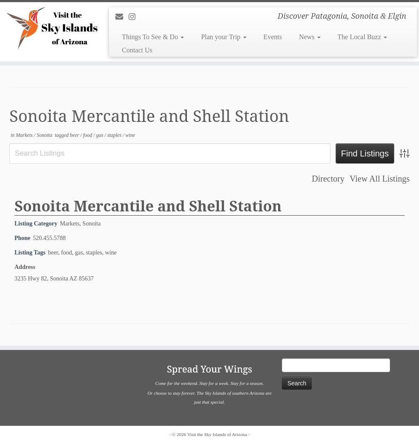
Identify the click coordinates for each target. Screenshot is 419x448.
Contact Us (137, 50)
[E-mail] (122, 17)
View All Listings (380, 178)
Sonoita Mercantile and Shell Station (147, 206)
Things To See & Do (153, 36)
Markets (25, 135)
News (309, 36)
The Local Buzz (362, 36)
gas (100, 135)
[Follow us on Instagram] (135, 17)
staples (115, 135)
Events (273, 36)
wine (130, 135)
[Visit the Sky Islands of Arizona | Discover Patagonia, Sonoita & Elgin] (49, 27)
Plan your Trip (223, 36)
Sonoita (45, 135)
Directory (328, 178)
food (88, 135)
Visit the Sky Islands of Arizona (217, 434)
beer (75, 135)
